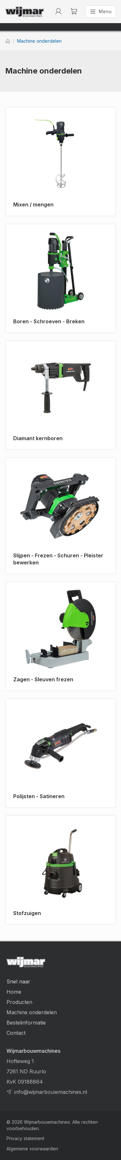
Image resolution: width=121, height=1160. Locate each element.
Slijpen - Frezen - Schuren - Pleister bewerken (58, 559)
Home (13, 992)
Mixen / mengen (33, 204)
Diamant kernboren (38, 438)
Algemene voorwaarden (32, 1148)
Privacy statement (25, 1138)
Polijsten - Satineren (39, 796)
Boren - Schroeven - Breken (49, 321)
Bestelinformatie (26, 1022)
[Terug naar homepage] (24, 11)
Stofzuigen (27, 913)
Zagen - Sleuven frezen (43, 679)
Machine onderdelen (39, 41)
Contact (15, 1033)
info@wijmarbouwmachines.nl (50, 1092)
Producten (19, 1002)
